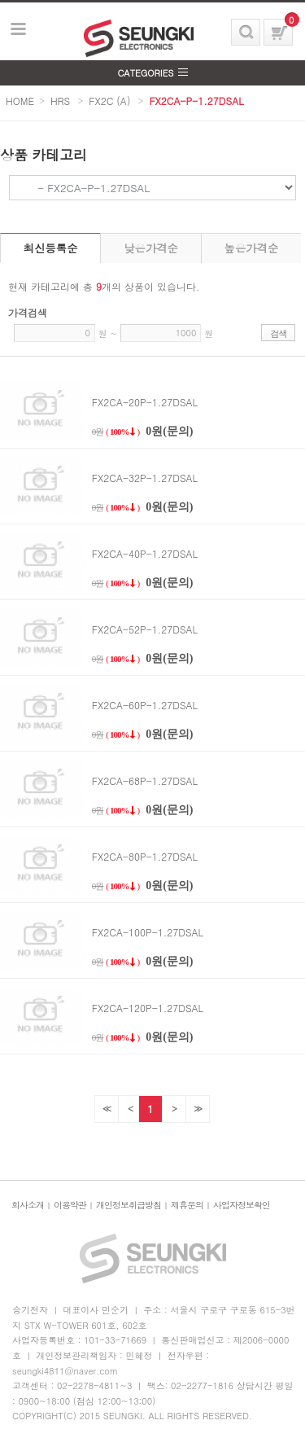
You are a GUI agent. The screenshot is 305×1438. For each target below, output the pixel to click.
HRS (60, 100)
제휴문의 (187, 1205)
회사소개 (27, 1205)
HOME (20, 100)
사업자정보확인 (241, 1205)
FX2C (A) (109, 100)
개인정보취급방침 (128, 1205)
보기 (18, 29)
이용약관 (70, 1205)
